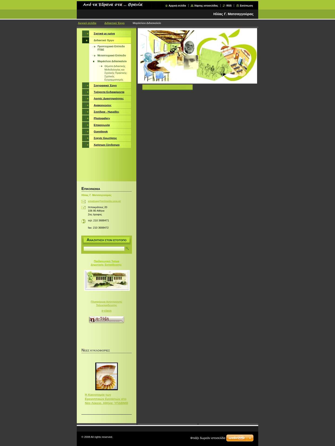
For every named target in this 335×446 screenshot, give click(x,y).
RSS (228, 5)
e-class (107, 310)
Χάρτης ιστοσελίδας (206, 5)
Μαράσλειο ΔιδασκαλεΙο (168, 87)
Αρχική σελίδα (177, 5)
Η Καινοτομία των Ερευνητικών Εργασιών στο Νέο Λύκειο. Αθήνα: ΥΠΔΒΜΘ (106, 399)
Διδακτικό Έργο (114, 23)
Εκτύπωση (246, 5)
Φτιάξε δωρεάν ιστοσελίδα (207, 438)
